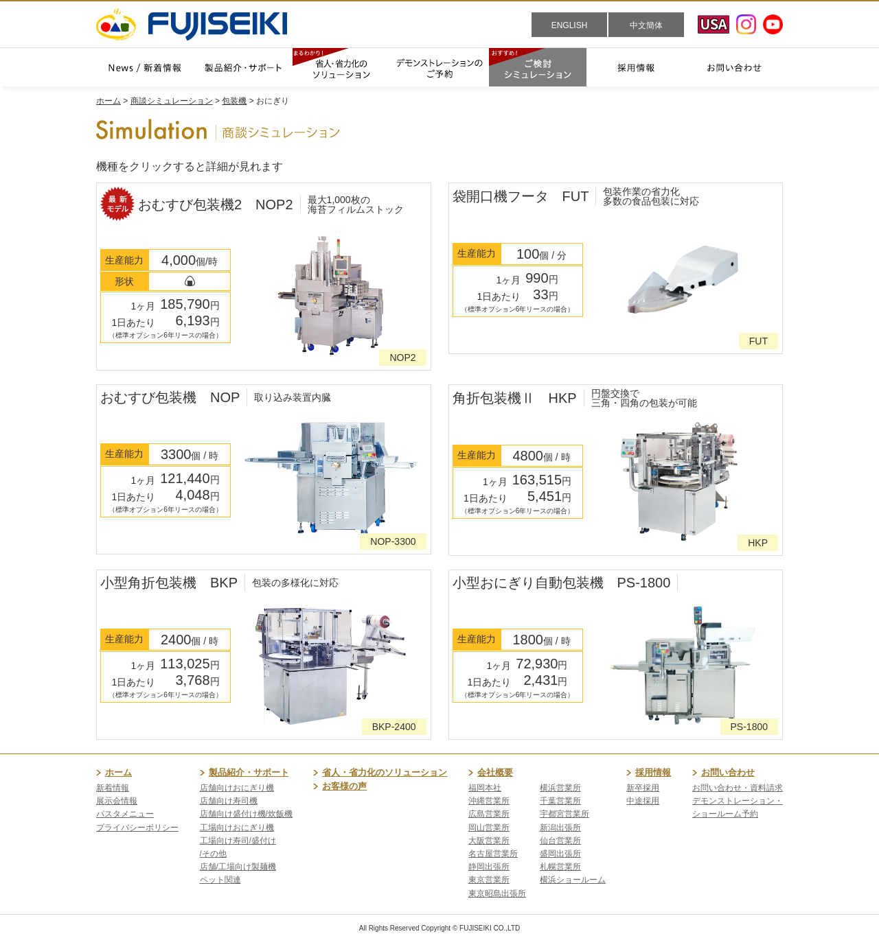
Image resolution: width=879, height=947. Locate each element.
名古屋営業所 (493, 853)
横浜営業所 (560, 788)
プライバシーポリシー (137, 827)
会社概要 (495, 772)
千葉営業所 (560, 801)
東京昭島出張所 (497, 893)
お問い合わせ (728, 772)
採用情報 (653, 772)
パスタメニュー (125, 814)
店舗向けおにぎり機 (237, 788)
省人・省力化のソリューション (384, 772)
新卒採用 (642, 788)
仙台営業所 (560, 840)
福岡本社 (484, 788)
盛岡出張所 (560, 853)
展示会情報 (116, 801)
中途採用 (642, 801)
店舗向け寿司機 (229, 801)
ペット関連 (220, 880)
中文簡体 (646, 25)
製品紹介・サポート (249, 772)
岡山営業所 (489, 827)
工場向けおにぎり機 (237, 827)
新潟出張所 (560, 827)
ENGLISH (569, 25)
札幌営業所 (560, 867)
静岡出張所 (489, 867)
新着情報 (112, 788)
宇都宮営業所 (564, 814)
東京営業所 (489, 880)
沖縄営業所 (489, 801)
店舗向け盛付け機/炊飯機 (246, 814)
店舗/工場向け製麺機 (238, 867)
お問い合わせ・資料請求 (737, 788)
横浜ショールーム (573, 880)
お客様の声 (344, 786)
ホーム (108, 101)
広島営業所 (489, 814)
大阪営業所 (489, 840)
